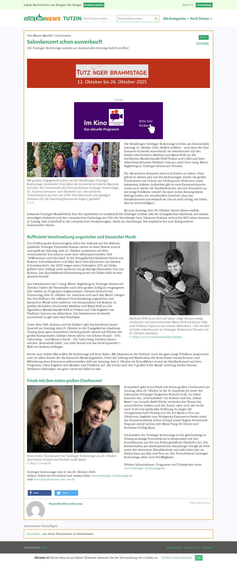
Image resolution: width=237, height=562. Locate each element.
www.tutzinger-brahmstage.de (144, 468)
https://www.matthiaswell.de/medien (157, 337)
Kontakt (208, 547)
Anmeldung (204, 5)
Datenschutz (192, 547)
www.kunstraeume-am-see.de (54, 479)
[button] (39, 493)
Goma (45, 547)
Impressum (174, 547)
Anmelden (33, 534)
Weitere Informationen (176, 557)
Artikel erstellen (94, 5)
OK (199, 557)
